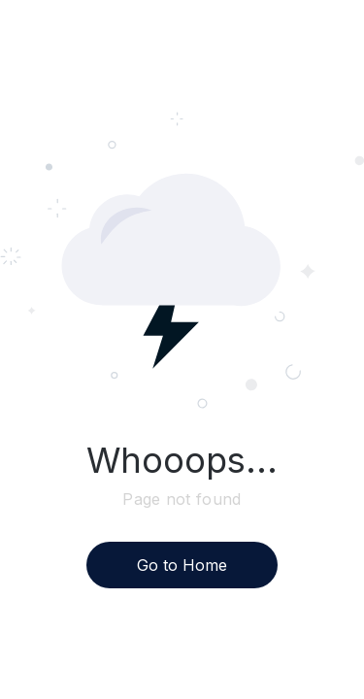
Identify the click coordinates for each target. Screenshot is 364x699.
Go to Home (182, 565)
